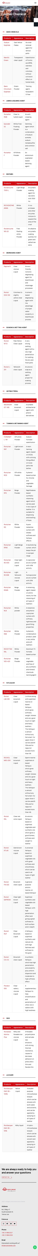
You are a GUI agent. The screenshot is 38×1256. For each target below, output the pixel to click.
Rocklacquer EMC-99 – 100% (8, 1091)
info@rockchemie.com (9, 1245)
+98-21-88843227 (7, 1233)
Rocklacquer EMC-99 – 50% (8, 1128)
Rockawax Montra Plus (7, 1034)
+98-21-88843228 (7, 1235)
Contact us (7, 1177)
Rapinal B (7, 266)
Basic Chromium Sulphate (7, 89)
